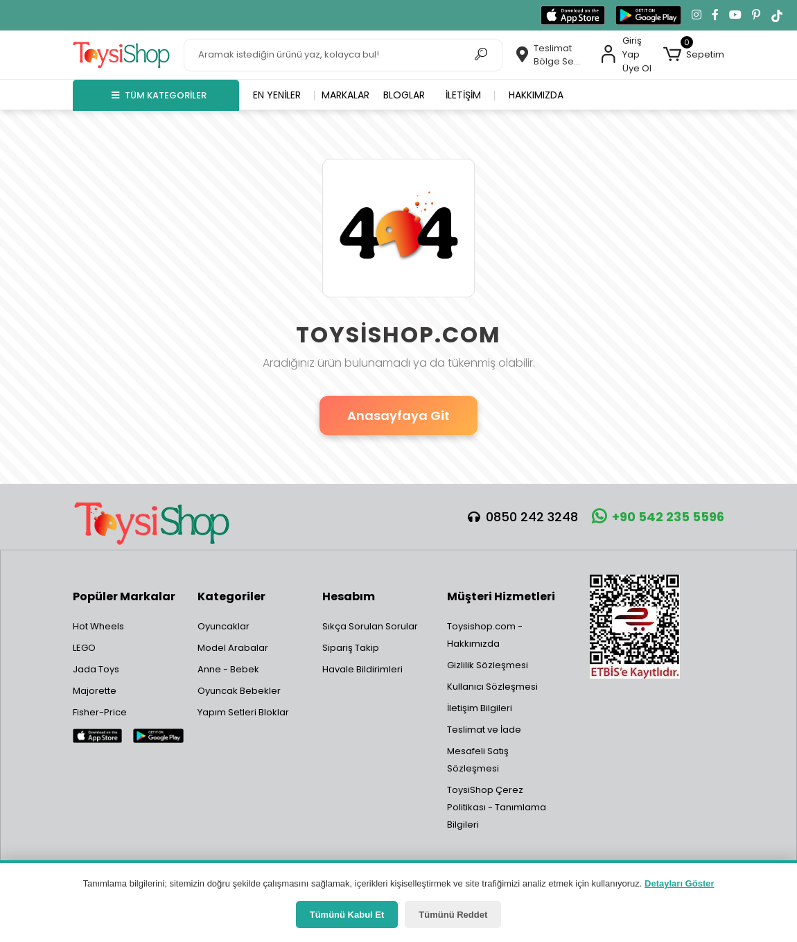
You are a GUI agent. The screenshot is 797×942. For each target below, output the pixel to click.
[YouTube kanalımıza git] (735, 15)
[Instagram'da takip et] (696, 15)
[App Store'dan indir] (573, 15)
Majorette (94, 690)
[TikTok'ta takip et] (777, 15)
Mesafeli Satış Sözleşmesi (478, 759)
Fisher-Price (100, 712)
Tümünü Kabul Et (347, 914)
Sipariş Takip (350, 647)
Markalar (345, 95)
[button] (693, 55)
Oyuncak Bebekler (239, 690)
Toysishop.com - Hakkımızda (485, 635)
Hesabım (348, 596)
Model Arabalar (233, 647)
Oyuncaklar (223, 626)
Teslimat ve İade (484, 729)
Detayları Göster (679, 883)
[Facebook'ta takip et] (715, 15)
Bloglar (404, 95)
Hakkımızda (536, 95)
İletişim (463, 95)
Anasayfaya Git (398, 415)
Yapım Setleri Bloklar (243, 712)
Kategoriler (231, 596)
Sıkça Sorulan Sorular (370, 626)
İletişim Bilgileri (479, 708)
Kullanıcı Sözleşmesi (492, 686)
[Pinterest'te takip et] (756, 15)
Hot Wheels (98, 626)
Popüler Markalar (124, 596)
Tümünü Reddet (453, 914)
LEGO (84, 647)
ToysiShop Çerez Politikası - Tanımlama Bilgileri (496, 807)
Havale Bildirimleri (362, 669)
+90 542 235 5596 (658, 516)
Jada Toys (96, 669)
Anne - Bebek (228, 669)
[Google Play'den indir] (648, 15)
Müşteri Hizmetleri (501, 596)
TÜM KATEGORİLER (159, 95)
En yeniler (277, 95)
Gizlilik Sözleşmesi (487, 665)
